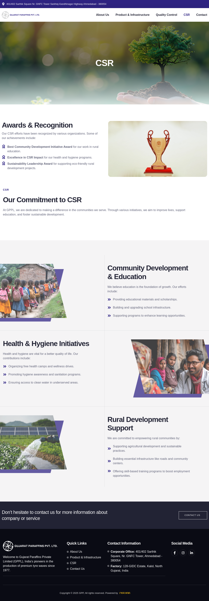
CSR (187, 14)
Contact (201, 14)
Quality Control (166, 14)
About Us (102, 14)
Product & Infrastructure (132, 14)
